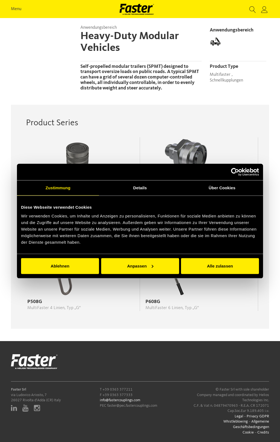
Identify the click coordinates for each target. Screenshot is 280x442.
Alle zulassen (220, 265)
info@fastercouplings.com (120, 400)
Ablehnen (60, 265)
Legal (239, 416)
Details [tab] (140, 187)
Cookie (248, 432)
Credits (263, 432)
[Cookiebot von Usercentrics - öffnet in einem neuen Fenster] (235, 172)
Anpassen (140, 265)
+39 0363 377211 (118, 389)
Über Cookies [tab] (222, 187)
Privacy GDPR (258, 416)
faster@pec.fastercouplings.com (132, 406)
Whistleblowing (235, 421)
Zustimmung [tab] (58, 187)
